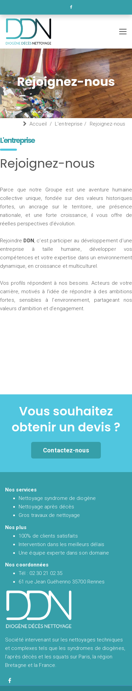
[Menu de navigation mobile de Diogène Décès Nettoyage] (123, 32)
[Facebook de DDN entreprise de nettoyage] (71, 7)
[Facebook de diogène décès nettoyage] (9, 680)
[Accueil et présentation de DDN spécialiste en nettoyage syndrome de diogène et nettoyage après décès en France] (61, 31)
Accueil (38, 124)
